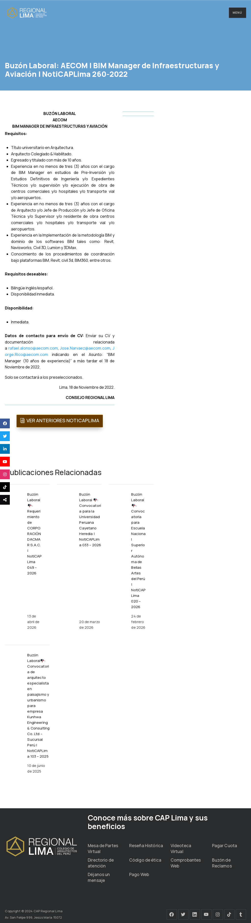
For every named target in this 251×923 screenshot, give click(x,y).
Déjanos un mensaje (99, 877)
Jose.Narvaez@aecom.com (85, 348)
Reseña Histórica (146, 845)
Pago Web (139, 874)
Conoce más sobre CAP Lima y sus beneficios (148, 822)
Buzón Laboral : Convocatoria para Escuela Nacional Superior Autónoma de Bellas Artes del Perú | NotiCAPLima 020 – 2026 (138, 550)
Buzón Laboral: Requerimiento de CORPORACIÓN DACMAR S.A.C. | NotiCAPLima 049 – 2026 (34, 534)
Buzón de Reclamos (222, 863)
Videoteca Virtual (181, 848)
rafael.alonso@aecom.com (33, 348)
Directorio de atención (101, 863)
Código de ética (145, 860)
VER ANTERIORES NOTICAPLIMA (62, 420)
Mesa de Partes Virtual (103, 848)
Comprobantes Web (186, 863)
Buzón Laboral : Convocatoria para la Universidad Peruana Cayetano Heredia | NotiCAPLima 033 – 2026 (90, 519)
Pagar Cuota (224, 845)
